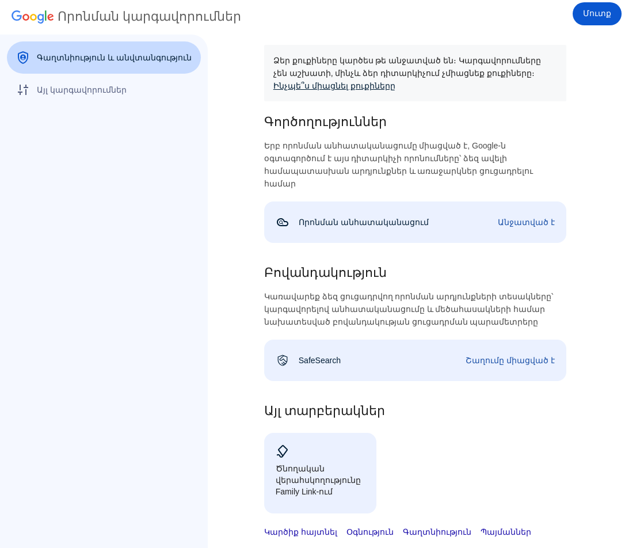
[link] (415, 222)
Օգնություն (370, 531)
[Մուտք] (597, 13)
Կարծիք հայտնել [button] (300, 531)
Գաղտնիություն (437, 531)
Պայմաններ (506, 531)
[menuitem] (104, 57)
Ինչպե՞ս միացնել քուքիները (334, 85)
